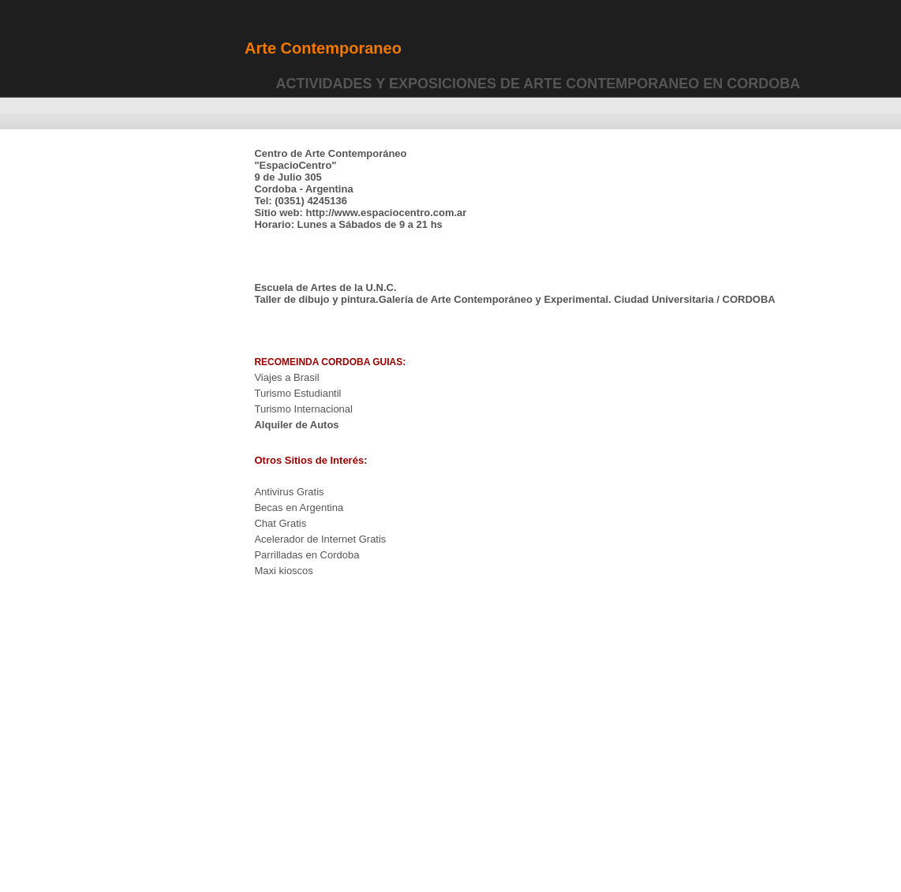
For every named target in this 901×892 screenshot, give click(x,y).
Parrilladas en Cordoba (306, 555)
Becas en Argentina (298, 507)
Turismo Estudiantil (297, 393)
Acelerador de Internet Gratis (320, 539)
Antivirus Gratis (288, 492)
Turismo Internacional (303, 409)
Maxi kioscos (283, 571)
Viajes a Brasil (286, 377)
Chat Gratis (280, 523)
